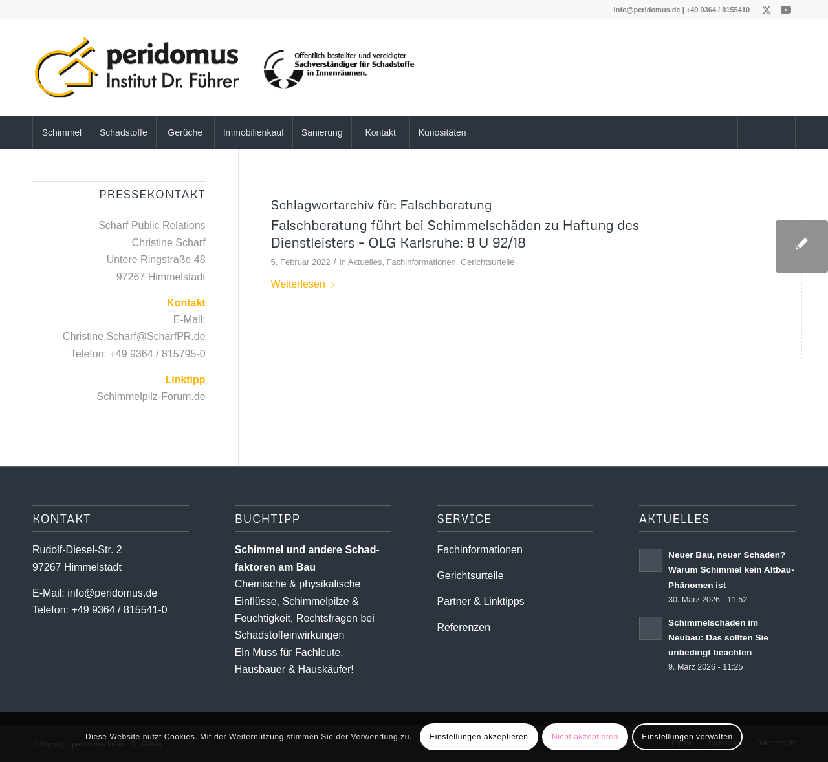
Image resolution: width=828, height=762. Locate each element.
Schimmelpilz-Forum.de (151, 396)
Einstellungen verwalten (687, 736)
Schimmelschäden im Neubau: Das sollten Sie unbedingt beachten (718, 637)
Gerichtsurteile (488, 262)
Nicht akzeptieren (585, 736)
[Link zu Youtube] (786, 9)
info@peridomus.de (647, 10)
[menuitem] (61, 132)
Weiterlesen (303, 284)
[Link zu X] (766, 9)
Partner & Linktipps (480, 601)
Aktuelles (365, 262)
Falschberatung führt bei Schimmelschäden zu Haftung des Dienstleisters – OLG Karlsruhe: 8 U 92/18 (455, 234)
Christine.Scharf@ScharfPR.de (134, 336)
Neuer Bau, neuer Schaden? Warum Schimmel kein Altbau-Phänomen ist (731, 569)
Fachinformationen (421, 262)
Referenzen (463, 627)
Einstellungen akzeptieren (479, 736)
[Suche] (766, 132)
